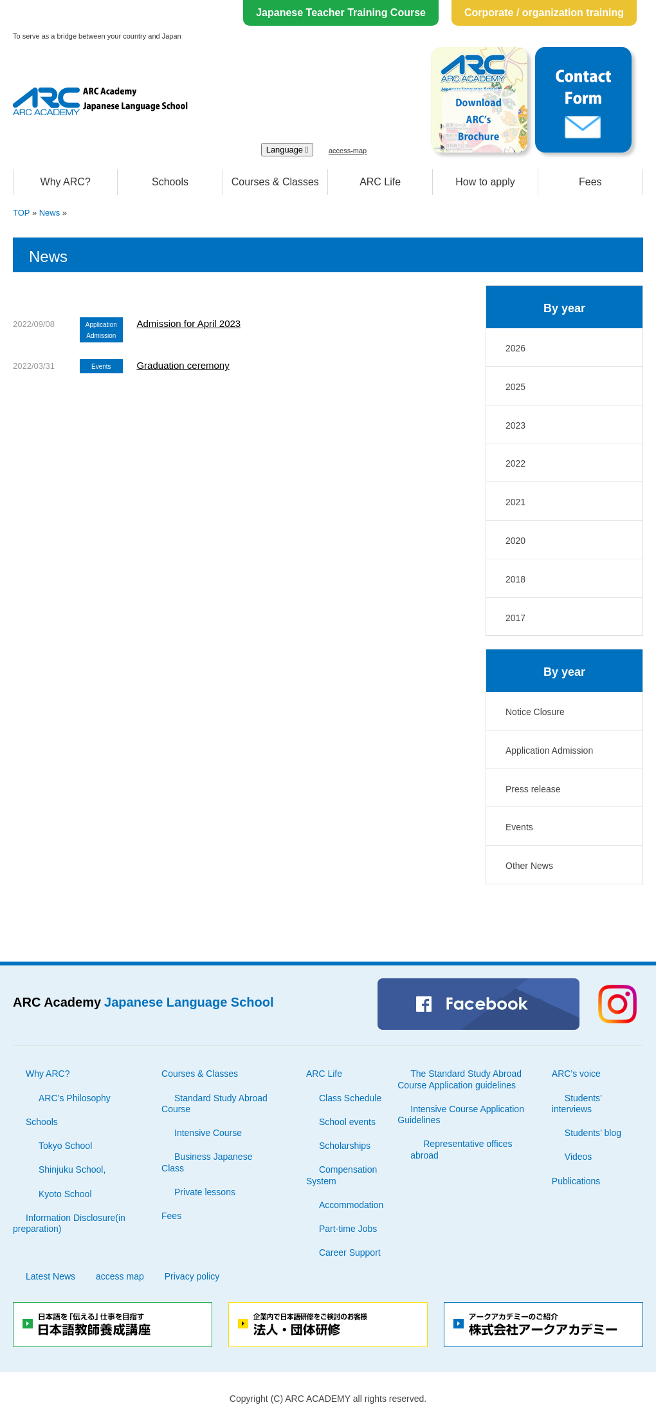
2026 (515, 348)
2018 (515, 579)
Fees (590, 181)
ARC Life (380, 181)
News (49, 213)
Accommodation (351, 1205)
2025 (515, 387)
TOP (21, 213)
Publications (576, 1181)
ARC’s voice (576, 1073)
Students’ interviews (577, 1103)
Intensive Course (208, 1133)
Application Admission (549, 750)
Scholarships (344, 1146)
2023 (515, 425)
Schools (170, 181)
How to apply (485, 181)
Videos (578, 1156)
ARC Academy (143, 1002)
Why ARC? (66, 181)
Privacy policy (192, 1276)
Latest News (50, 1276)
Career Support (350, 1252)
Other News (529, 866)
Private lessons (204, 1192)
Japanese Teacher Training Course (341, 12)
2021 (515, 502)
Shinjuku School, (72, 1169)
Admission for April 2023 (188, 323)
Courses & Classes (275, 181)
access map (120, 1276)
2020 (515, 541)
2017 (515, 618)
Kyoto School (65, 1194)
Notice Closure (535, 712)
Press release (533, 789)
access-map (348, 150)
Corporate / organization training (544, 12)
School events (347, 1122)
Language (287, 149)
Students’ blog (593, 1133)
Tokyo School (65, 1146)
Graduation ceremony (182, 365)
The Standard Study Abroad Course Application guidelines (459, 1079)
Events (519, 827)
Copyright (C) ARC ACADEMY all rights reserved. (328, 1398)
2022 (515, 463)
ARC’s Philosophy (75, 1098)
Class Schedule (350, 1098)
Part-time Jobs (348, 1229)
